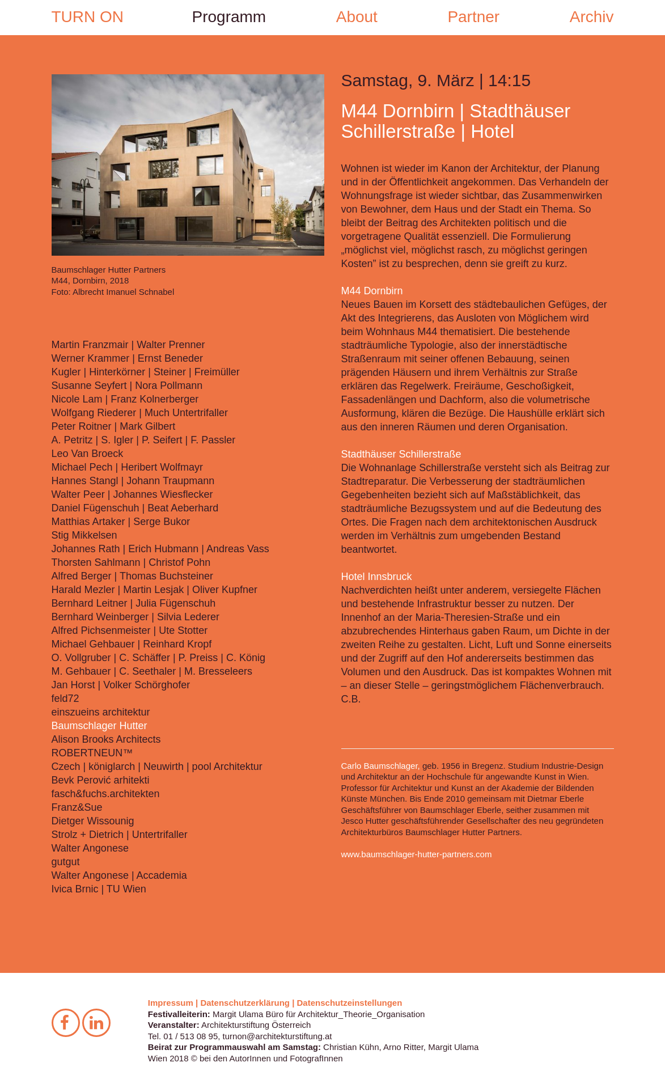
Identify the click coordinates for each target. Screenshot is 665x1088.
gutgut (66, 861)
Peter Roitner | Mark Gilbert (114, 426)
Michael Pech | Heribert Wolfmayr (127, 467)
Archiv (592, 17)
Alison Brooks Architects (106, 739)
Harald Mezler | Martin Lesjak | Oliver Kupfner (154, 589)
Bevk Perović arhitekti (101, 780)
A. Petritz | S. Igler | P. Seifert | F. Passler (144, 440)
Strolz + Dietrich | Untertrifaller (120, 834)
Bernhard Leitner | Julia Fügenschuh (134, 603)
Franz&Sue (77, 807)
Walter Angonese (90, 848)
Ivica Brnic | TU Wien (99, 889)
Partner (473, 17)
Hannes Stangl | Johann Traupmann (133, 480)
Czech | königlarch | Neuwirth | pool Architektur (157, 766)
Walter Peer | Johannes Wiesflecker (132, 494)
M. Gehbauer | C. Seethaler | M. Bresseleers (152, 671)
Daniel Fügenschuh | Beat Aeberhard (135, 508)
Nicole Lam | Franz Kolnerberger (125, 399)
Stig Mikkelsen (84, 535)
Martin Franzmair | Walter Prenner (128, 344)
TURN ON (88, 17)
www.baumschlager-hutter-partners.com (416, 854)
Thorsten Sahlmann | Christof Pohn (131, 562)
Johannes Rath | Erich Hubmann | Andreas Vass (160, 548)
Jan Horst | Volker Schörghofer (121, 685)
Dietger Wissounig (93, 821)
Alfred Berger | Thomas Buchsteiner (132, 576)
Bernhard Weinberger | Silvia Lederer (136, 617)
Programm (229, 17)
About (357, 17)
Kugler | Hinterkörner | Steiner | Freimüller (146, 372)
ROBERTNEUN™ (92, 753)
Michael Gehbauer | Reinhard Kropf (132, 644)
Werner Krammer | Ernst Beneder (127, 358)
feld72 (65, 698)
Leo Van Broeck (88, 453)
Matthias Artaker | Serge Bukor (121, 521)
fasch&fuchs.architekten (106, 793)
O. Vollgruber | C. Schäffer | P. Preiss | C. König (159, 657)
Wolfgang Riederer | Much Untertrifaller (140, 412)
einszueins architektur (101, 712)
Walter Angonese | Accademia (119, 875)
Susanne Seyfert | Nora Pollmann (127, 385)
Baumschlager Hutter (99, 725)
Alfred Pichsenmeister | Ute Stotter (130, 630)
